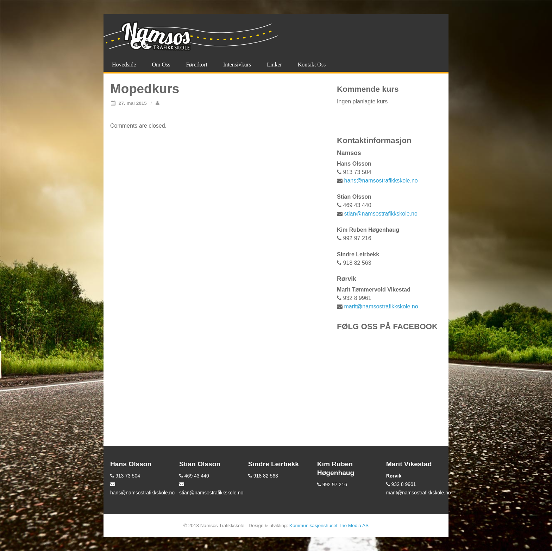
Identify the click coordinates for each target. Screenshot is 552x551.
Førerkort (196, 65)
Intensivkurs (237, 65)
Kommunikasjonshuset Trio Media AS (329, 525)
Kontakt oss (312, 65)
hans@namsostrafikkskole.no (381, 181)
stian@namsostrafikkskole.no (381, 214)
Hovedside (124, 65)
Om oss (161, 65)
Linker (274, 65)
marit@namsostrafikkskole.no (381, 306)
